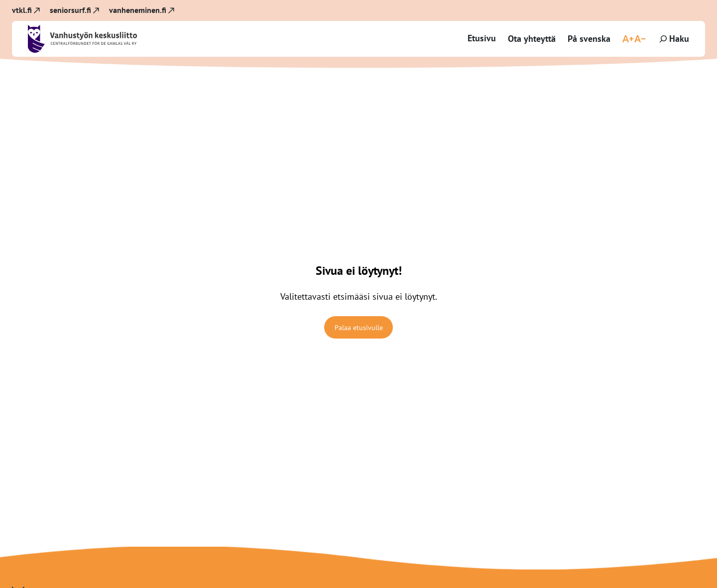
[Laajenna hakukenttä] (673, 39)
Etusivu (482, 38)
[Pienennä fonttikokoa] (640, 39)
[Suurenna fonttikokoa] (628, 39)
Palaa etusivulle (359, 327)
